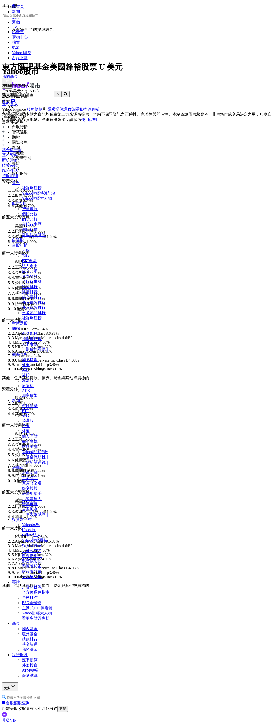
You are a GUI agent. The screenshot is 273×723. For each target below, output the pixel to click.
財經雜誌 (30, 447)
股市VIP (19, 203)
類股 (26, 255)
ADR (26, 391)
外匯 (26, 365)
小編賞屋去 (32, 499)
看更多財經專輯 (36, 618)
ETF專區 (29, 261)
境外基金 (30, 634)
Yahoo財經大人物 (37, 198)
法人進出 (30, 266)
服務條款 (35, 109)
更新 (62, 709)
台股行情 (20, 245)
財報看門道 (32, 571)
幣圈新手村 (32, 556)
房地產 (18, 467)
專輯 (16, 582)
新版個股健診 (34, 235)
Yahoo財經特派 (35, 452)
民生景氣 (30, 441)
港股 (26, 375)
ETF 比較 (30, 219)
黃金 (26, 426)
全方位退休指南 (36, 592)
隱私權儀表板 (87, 109)
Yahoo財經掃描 (35, 540)
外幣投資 (30, 665)
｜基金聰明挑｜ (36, 457)
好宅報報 (30, 488)
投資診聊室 (32, 545)
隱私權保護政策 (61, 109)
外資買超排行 (34, 302)
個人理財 (30, 436)
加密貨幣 (30, 395)
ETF (25, 411)
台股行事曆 (32, 224)
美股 (26, 370)
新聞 (16, 400)
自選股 (18, 240)
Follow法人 (31, 535)
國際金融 (20, 354)
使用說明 (89, 119)
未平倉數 (30, 344)
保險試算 (30, 675)
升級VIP (9, 720)
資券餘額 (30, 276)
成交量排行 (32, 297)
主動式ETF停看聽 (37, 608)
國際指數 (30, 360)
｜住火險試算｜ (36, 514)
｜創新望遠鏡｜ (36, 462)
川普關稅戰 (32, 587)
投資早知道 (32, 577)
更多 (10, 686)
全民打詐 (30, 597)
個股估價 (30, 229)
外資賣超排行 (34, 308)
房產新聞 (30, 473)
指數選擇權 (32, 339)
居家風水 (30, 509)
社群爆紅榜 (32, 188)
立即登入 (10, 104)
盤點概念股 (32, 561)
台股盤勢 (30, 406)
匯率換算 (30, 660)
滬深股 (28, 380)
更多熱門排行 (34, 313)
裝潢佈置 (30, 504)
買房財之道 (32, 483)
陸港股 (28, 420)
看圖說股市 (32, 566)
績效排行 (30, 639)
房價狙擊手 (32, 493)
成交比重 (30, 271)
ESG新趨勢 (31, 603)
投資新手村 (22, 519)
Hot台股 (29, 530)
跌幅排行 (30, 292)
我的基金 (30, 649)
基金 (16, 623)
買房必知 (30, 478)
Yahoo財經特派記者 (39, 193)
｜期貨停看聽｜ (36, 349)
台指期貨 (30, 334)
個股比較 (30, 214)
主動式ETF (31, 551)
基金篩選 (30, 644)
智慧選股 (30, 209)
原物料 (28, 386)
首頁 (16, 183)
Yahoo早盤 (31, 525)
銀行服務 (20, 655)
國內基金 (30, 629)
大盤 (26, 250)
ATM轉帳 (30, 670)
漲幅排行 (30, 287)
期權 (16, 328)
